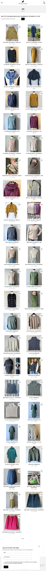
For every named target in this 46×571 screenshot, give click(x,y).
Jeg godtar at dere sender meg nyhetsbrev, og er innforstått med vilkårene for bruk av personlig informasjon (20, 562)
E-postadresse (18, 558)
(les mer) (20, 563)
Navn (18, 553)
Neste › (23, 538)
